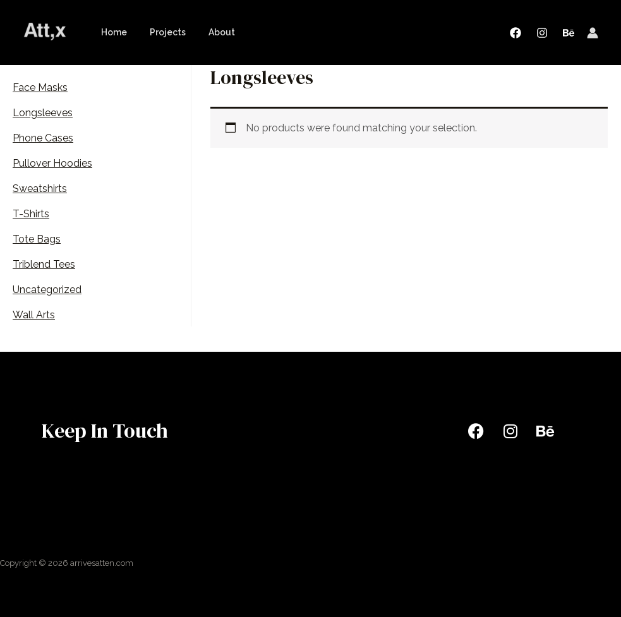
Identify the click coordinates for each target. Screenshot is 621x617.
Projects (160, 32)
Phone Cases (43, 138)
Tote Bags (37, 239)
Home (111, 32)
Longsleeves (43, 113)
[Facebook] (515, 33)
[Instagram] (542, 33)
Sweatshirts (40, 189)
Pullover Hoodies (52, 163)
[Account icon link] (592, 33)
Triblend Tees (44, 264)
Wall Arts (34, 315)
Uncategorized (47, 290)
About (209, 32)
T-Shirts (31, 214)
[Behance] (568, 33)
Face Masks (40, 87)
